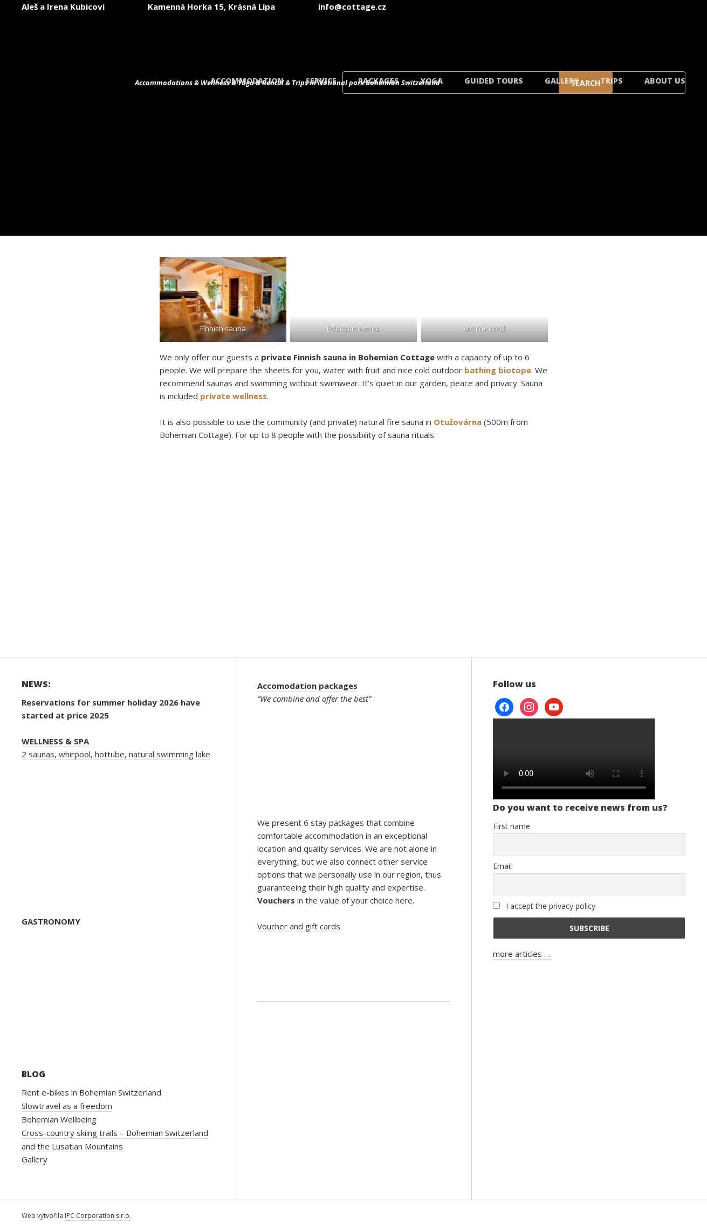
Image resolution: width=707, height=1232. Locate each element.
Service (321, 81)
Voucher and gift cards (298, 926)
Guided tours (493, 81)
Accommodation (247, 81)
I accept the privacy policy (544, 906)
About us (664, 81)
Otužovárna (458, 421)
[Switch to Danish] (648, 37)
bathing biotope (497, 370)
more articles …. (522, 953)
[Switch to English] (454, 37)
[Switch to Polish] (584, 37)
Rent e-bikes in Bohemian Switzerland (91, 1092)
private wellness (233, 396)
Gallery (562, 81)
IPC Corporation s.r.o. (98, 1215)
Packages (378, 81)
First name (511, 826)
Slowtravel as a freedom (67, 1105)
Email (502, 866)
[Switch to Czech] (390, 37)
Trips (611, 81)
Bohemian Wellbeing (59, 1119)
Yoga (432, 81)
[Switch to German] (519, 37)
